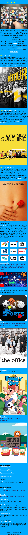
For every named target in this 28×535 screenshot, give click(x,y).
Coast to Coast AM (5, 521)
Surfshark (14, 52)
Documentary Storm (6, 470)
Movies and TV (4, 263)
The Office (3, 322)
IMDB (7, 65)
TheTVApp (3, 225)
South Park (3, 417)
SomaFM (2, 504)
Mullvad (20, 48)
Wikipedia (15, 65)
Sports (2, 289)
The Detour (7, 55)
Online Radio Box (5, 514)
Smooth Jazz (4, 499)
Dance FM (3, 495)
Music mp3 (3, 488)
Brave (14, 43)
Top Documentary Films (7, 473)
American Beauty (9, 167)
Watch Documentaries (6, 476)
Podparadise (4, 481)
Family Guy (3, 370)
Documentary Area (5, 466)
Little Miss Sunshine (10, 110)
